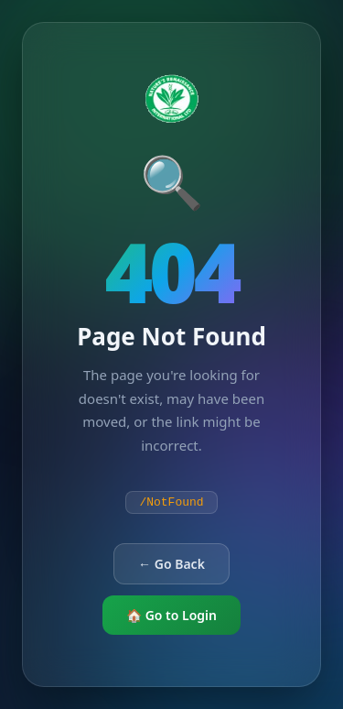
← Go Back (171, 564)
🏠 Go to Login (171, 615)
